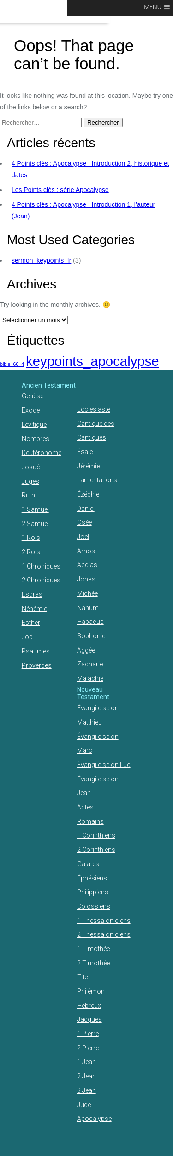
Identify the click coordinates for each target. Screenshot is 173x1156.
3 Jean (86, 1090)
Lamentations (97, 480)
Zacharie (90, 664)
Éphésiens (92, 878)
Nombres (35, 439)
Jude (84, 1104)
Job (27, 637)
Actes (85, 807)
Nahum (88, 607)
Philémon (91, 991)
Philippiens (92, 892)
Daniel (86, 508)
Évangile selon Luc (104, 764)
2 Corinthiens (96, 849)
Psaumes (36, 651)
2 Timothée (93, 963)
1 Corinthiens (96, 835)
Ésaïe (85, 451)
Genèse (32, 396)
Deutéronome (41, 452)
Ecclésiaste (93, 409)
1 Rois (31, 537)
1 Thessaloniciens (104, 920)
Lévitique (34, 424)
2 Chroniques (41, 580)
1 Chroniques (41, 566)
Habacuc (90, 621)
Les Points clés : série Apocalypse (60, 189)
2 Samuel (35, 523)
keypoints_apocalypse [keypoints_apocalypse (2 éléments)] (92, 361)
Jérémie (88, 466)
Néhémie (34, 608)
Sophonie (91, 636)
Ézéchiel (89, 494)
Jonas (86, 579)
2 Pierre (88, 1048)
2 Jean (86, 1076)
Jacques (89, 1019)
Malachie (90, 678)
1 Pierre (88, 1033)
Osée (84, 522)
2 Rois (31, 552)
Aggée (86, 650)
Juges (30, 481)
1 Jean (86, 1062)
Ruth (28, 495)
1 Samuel (35, 509)
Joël (83, 536)
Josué (31, 467)
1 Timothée (93, 948)
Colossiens (93, 906)
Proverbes (37, 665)
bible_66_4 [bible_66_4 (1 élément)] (12, 364)
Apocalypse (94, 1118)
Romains (90, 821)
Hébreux (89, 1005)
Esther (31, 622)
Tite (82, 977)
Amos (86, 551)
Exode (31, 410)
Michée (87, 593)
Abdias (87, 565)
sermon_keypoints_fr (41, 260)
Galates (88, 864)
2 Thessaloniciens (104, 934)
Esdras (32, 594)
